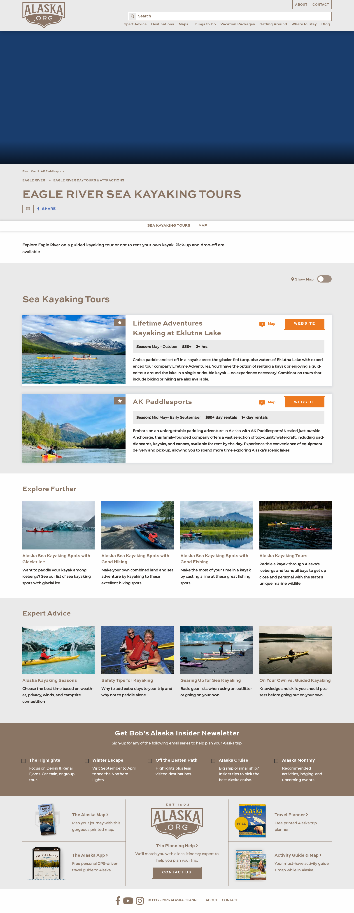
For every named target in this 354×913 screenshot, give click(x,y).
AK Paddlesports (162, 402)
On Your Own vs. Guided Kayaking (295, 680)
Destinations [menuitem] (162, 24)
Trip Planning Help (177, 846)
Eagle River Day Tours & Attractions (88, 180)
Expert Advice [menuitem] (134, 24)
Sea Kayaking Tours (168, 226)
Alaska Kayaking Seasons (49, 680)
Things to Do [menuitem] (204, 24)
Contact (320, 4)
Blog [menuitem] (325, 24)
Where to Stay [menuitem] (304, 24)
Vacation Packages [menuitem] (237, 24)
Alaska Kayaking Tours (283, 556)
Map (202, 226)
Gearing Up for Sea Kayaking (210, 680)
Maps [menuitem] (183, 24)
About (301, 4)
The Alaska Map (90, 815)
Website (304, 324)
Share (46, 209)
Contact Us (177, 872)
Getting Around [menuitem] (273, 24)
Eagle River (33, 180)
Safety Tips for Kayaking (127, 680)
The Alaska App (90, 855)
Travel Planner (291, 815)
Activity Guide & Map (298, 855)
